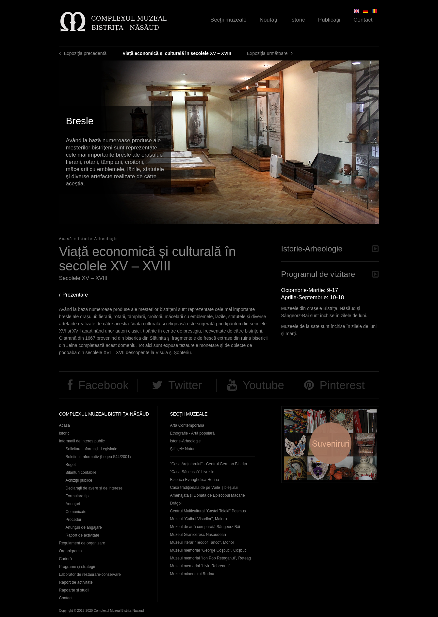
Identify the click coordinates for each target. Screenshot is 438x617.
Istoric (297, 20)
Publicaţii (329, 20)
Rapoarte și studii (74, 590)
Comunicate (76, 511)
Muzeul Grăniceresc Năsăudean (198, 534)
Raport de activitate (82, 535)
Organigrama (70, 551)
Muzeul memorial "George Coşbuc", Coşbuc (208, 550)
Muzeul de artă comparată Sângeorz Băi (205, 526)
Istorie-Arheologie (98, 239)
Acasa (64, 425)
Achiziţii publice (79, 480)
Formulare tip (77, 496)
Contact (363, 20)
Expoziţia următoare (267, 53)
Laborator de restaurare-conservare (90, 574)
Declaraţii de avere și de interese (94, 488)
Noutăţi (268, 20)
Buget (71, 464)
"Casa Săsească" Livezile (192, 472)
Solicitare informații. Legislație (92, 449)
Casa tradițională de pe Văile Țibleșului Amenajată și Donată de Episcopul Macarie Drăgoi (207, 495)
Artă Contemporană (187, 425)
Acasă (66, 239)
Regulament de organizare (82, 543)
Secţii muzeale (228, 20)
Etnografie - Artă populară (192, 433)
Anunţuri (73, 504)
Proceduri (74, 519)
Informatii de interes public (82, 441)
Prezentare (78, 295)
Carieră (65, 559)
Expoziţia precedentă (85, 53)
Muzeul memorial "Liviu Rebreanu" (200, 566)
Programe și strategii (77, 566)
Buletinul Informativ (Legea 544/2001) (98, 456)
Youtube (263, 385)
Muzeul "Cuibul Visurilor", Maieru (198, 519)
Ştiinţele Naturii (183, 449)
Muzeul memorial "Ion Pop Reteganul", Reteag (210, 558)
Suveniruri (330, 444)
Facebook (103, 385)
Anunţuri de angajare (84, 527)
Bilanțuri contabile (81, 472)
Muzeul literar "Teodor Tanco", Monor (202, 542)
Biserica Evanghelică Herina (194, 479)
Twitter (185, 385)
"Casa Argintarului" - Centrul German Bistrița (208, 464)
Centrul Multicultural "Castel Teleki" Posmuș (208, 511)
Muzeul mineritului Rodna (192, 574)
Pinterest (342, 385)
